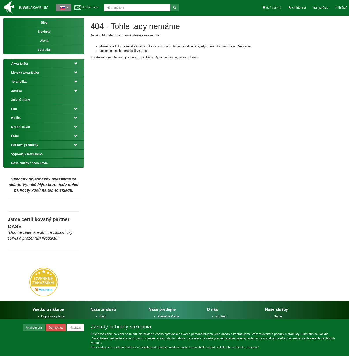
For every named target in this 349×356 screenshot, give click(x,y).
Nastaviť (75, 327)
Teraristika (19, 81)
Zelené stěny (20, 99)
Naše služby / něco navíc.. (30, 163)
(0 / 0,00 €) (271, 7)
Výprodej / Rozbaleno (27, 154)
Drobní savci (20, 127)
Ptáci (15, 136)
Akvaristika (19, 63)
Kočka (16, 118)
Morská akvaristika (25, 72)
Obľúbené (297, 7)
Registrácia (320, 7)
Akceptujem (34, 327)
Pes (14, 109)
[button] (74, 63)
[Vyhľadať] (174, 7)
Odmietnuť (56, 327)
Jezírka (16, 90)
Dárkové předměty (24, 145)
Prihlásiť (341, 7)
